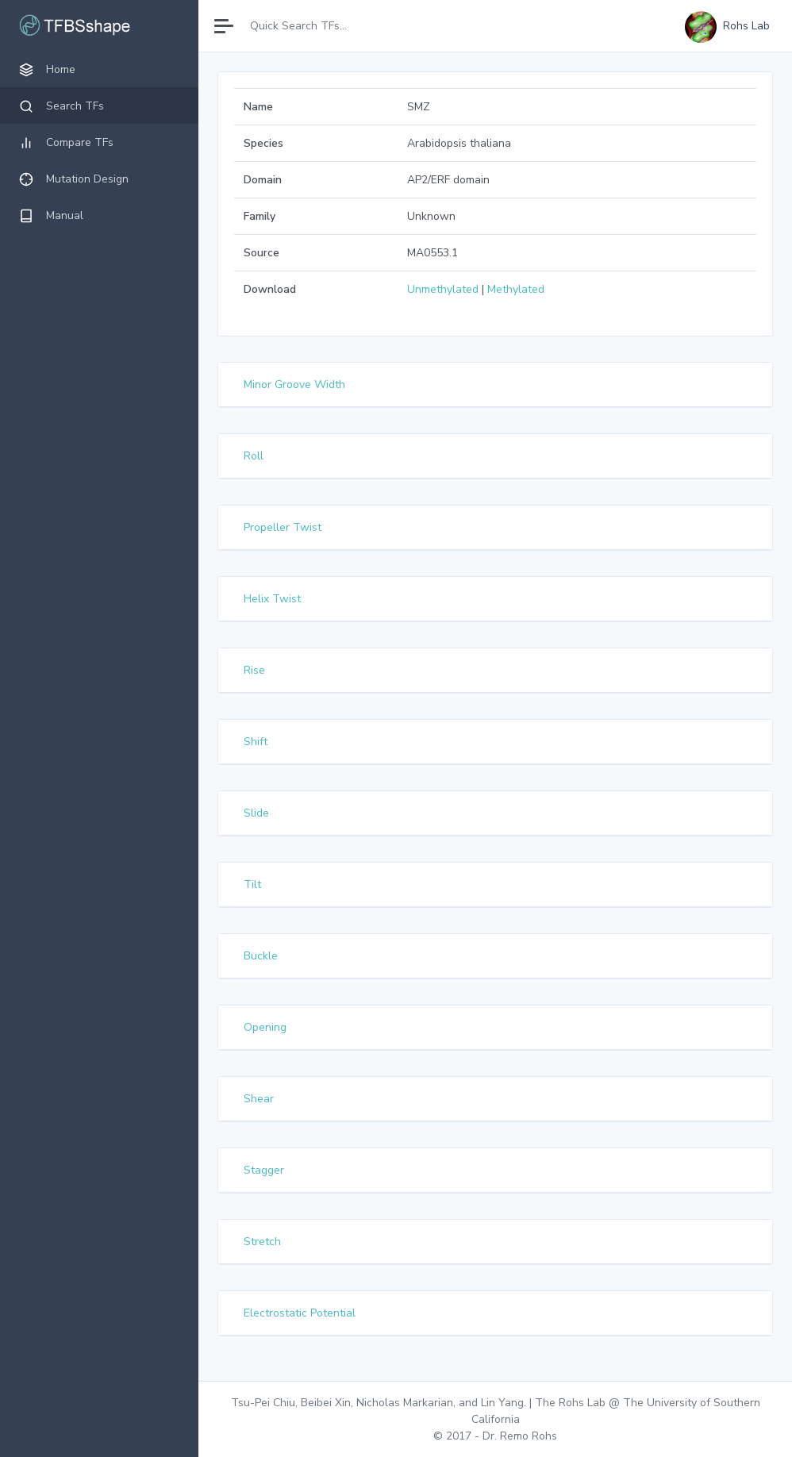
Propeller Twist (282, 527)
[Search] (311, 25)
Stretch (262, 1241)
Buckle (261, 955)
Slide (256, 813)
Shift (255, 741)
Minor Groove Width (294, 384)
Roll (253, 455)
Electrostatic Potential (300, 1313)
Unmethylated (443, 289)
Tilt (252, 884)
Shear (259, 1098)
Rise (254, 670)
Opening (265, 1027)
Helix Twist (272, 598)
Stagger (264, 1170)
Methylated (515, 289)
